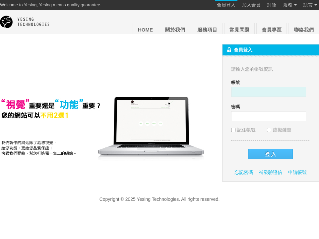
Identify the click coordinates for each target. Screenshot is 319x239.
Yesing (25, 22)
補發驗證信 (270, 172)
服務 (290, 5)
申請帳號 (297, 172)
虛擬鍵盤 (279, 129)
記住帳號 (244, 129)
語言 (310, 5)
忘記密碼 (243, 172)
